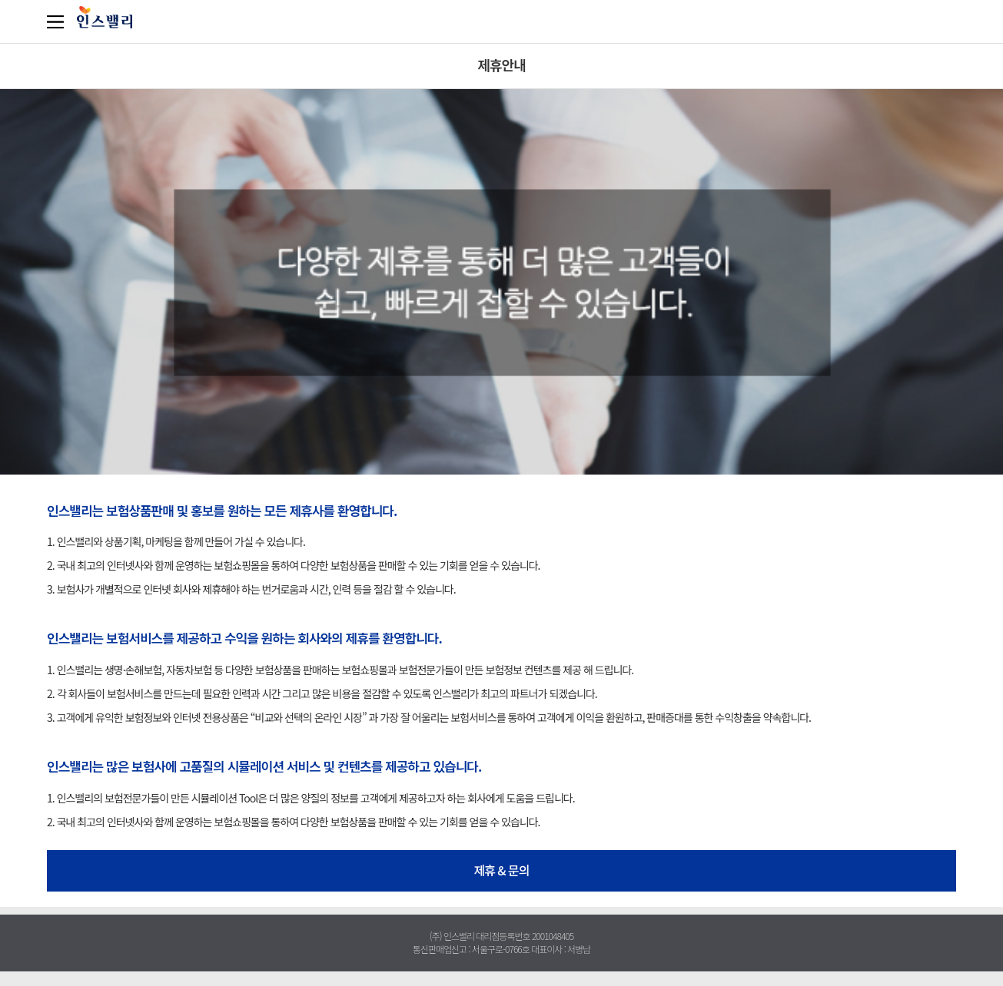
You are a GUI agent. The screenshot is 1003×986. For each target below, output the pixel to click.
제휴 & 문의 (501, 870)
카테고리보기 (58, 21)
